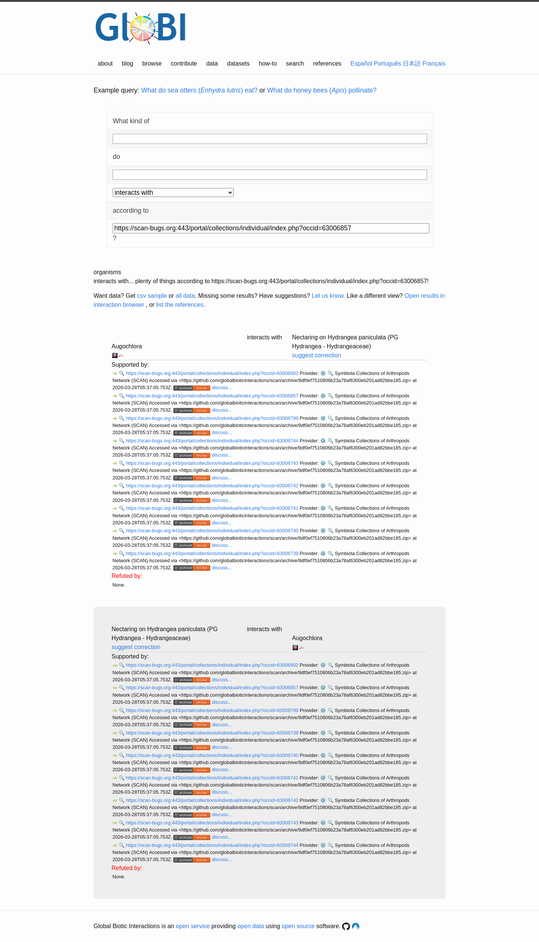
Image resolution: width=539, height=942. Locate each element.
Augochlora (127, 346)
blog (127, 63)
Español (361, 63)
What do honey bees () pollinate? (322, 90)
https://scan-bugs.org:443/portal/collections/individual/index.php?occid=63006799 (212, 418)
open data (250, 926)
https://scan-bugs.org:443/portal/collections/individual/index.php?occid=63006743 (212, 463)
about (105, 63)
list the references (179, 305)
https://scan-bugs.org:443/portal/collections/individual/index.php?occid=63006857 (212, 396)
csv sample (152, 296)
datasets (238, 63)
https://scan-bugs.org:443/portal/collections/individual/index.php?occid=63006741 (212, 508)
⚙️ (323, 373)
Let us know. (328, 296)
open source (298, 926)
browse (152, 63)
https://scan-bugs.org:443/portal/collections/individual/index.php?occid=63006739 (212, 553)
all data (185, 296)
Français (434, 63)
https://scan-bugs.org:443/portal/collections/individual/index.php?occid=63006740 (212, 530)
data (212, 63)
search (295, 63)
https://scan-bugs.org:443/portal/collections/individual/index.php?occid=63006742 (212, 485)
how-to (268, 63)
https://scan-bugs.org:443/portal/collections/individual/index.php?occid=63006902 (212, 373)
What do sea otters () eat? (199, 90)
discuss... (222, 387)
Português (387, 63)
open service (193, 926)
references (327, 63)
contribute (184, 63)
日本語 (412, 63)
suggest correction (316, 355)
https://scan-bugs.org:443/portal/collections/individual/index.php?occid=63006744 (212, 440)
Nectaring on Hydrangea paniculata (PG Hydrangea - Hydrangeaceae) (345, 341)
